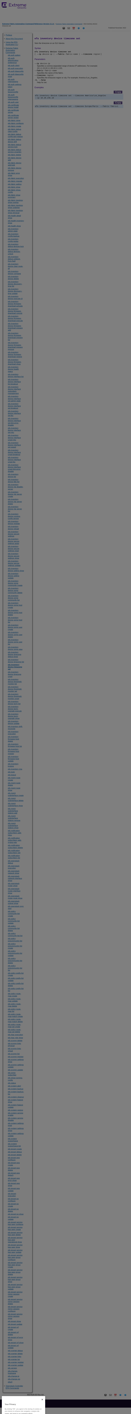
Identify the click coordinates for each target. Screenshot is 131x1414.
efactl (10, 1382)
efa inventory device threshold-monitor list (15, 681)
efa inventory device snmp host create (15, 605)
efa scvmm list (14, 1054)
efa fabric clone (14, 120)
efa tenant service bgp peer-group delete (15, 1272)
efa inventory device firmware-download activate (15, 304)
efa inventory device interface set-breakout (14, 406)
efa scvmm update (15, 1070)
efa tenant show (14, 1321)
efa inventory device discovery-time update (15, 291)
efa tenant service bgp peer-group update (15, 1287)
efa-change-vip (14, 1379)
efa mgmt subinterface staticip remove (14, 818)
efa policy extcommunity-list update (15, 953)
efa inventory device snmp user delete (15, 634)
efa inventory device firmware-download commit (15, 311)
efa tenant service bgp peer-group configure (15, 1257)
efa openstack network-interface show (15, 878)
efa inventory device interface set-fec (14, 413)
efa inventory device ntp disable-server (15, 487)
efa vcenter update (15, 1365)
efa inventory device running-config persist (14, 516)
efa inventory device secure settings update (14, 563)
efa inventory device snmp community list (14, 598)
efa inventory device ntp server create (15, 494)
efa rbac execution (15, 1035)
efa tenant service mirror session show (15, 1316)
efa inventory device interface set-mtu (14, 430)
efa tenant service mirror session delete (15, 1301)
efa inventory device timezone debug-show (14, 654)
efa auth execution (15, 68)
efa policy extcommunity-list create (15, 946)
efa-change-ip (13, 1376)
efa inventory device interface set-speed (14, 445)
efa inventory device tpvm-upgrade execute (15, 709)
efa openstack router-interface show (14, 891)
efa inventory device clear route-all (15, 266)
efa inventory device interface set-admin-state (14, 398)
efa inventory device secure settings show (13, 556)
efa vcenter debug (15, 1351)
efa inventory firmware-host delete (13, 739)
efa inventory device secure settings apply (13, 541)
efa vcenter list (14, 1359)
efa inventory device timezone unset (14, 674)
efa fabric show (14, 187)
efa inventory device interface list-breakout (14, 382)
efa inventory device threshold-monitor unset (15, 696)
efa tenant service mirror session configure (15, 1309)
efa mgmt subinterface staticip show (13, 825)
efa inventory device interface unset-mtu (14, 437)
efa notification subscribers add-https (14, 833)
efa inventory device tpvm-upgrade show (14, 716)
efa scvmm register (15, 1057)
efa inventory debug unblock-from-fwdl (14, 259)
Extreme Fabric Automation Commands (69, 24)
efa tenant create (15, 1149)
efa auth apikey (14, 55)
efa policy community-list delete (14, 928)
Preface (9, 35)
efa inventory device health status (13, 369)
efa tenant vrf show (15, 1343)
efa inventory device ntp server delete (15, 501)
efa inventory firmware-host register (13, 751)
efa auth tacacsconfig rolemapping (13, 97)
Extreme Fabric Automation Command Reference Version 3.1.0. (28, 24)
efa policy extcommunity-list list (15, 968)
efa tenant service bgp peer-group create (15, 1265)
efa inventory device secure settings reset (13, 548)
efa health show (14, 226)
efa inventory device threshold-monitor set (15, 689)
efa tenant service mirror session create (15, 1294)
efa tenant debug (15, 1152)
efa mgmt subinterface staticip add (13, 811)
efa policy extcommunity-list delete (15, 961)
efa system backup (15, 1089)
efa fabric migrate (15, 181)
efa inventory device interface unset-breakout (14, 452)
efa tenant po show (15, 1214)
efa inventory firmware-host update (13, 759)
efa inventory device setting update (13, 576)
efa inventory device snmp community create (15, 583)
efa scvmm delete (15, 1041)
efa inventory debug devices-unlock (14, 251)
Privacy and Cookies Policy (37, 1403)
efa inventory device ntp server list (15, 509)
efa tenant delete (15, 1155)
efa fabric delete (14, 155)
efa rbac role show (15, 1038)
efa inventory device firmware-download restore (15, 354)
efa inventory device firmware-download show (14, 362)
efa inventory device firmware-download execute (15, 318)
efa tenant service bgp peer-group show (15, 1279)
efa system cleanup (16, 1097)
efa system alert (14, 1086)
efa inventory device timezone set (15, 667)
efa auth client (13, 66)
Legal (24, 1403)
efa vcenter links (14, 1357)
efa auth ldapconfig (15, 71)
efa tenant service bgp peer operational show (15, 1240)
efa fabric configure (16, 123)
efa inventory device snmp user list (15, 642)
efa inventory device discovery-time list (15, 284)
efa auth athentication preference (13, 60)
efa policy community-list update (14, 921)
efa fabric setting (14, 184)
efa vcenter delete (15, 1354)
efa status (12, 1083)
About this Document (14, 39)
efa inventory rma (15, 769)
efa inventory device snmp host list (15, 620)
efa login (11, 772)
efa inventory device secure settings (13, 534)
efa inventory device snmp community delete (15, 590)
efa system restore (15, 1110)
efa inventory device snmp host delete (15, 612)
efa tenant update (15, 1324)
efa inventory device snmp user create (15, 627)
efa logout (12, 775)
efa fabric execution (16, 178)
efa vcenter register (16, 1362)
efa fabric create (14, 126)
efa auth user (13, 102)
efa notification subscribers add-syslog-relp (14, 840)
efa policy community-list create (14, 913)
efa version (12, 1368)
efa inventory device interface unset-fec (14, 459)
